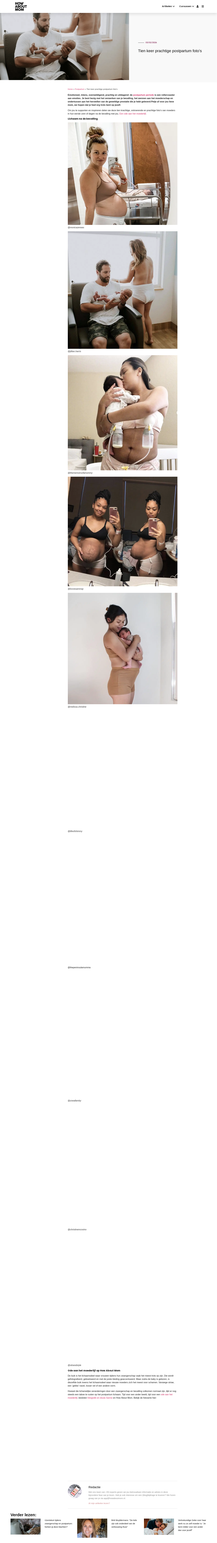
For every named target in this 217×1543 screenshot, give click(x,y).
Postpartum (80, 89)
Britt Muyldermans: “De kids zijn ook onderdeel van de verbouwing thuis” (124, 1523)
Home (70, 89)
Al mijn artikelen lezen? (99, 1503)
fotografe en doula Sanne (100, 1398)
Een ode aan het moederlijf (132, 114)
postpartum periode (143, 95)
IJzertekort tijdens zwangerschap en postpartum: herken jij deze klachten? (59, 1523)
